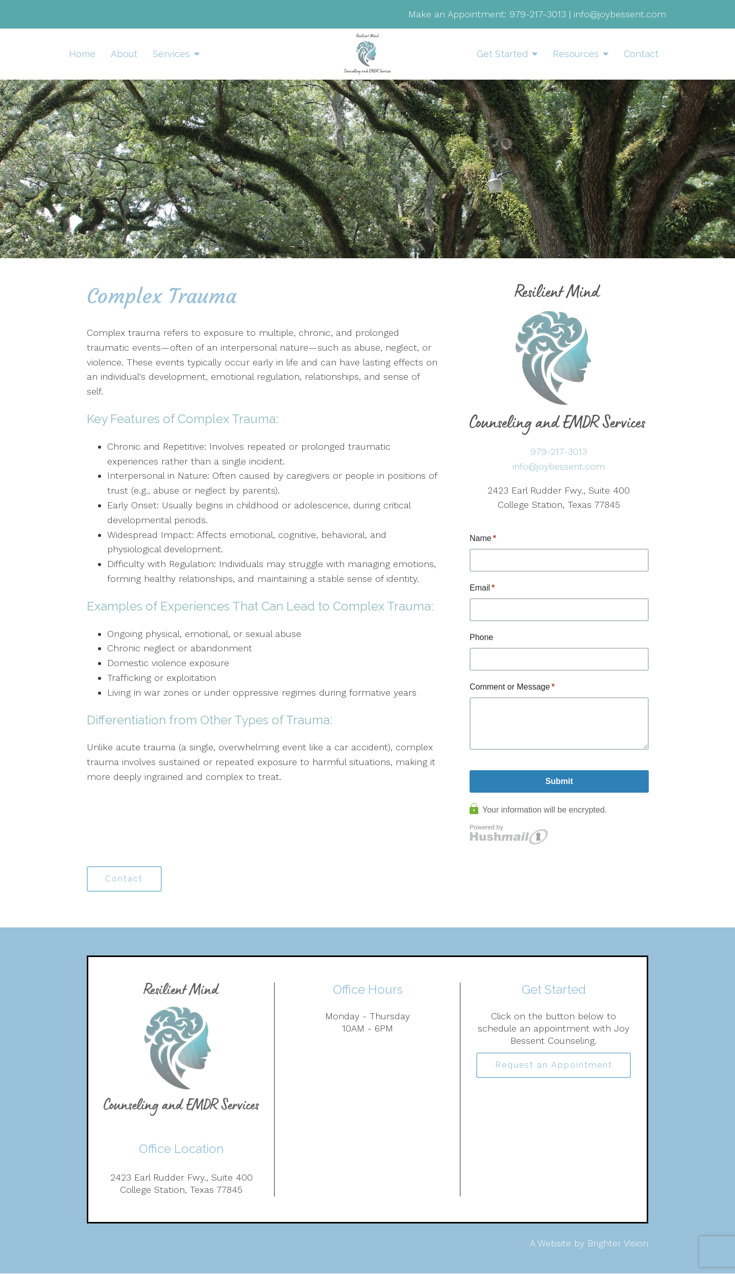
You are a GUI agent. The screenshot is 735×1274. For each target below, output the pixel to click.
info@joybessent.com (620, 14)
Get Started (502, 53)
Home (82, 53)
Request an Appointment (553, 1065)
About (124, 53)
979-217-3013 (537, 14)
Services (171, 53)
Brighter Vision (617, 1243)
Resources (576, 53)
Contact (641, 53)
